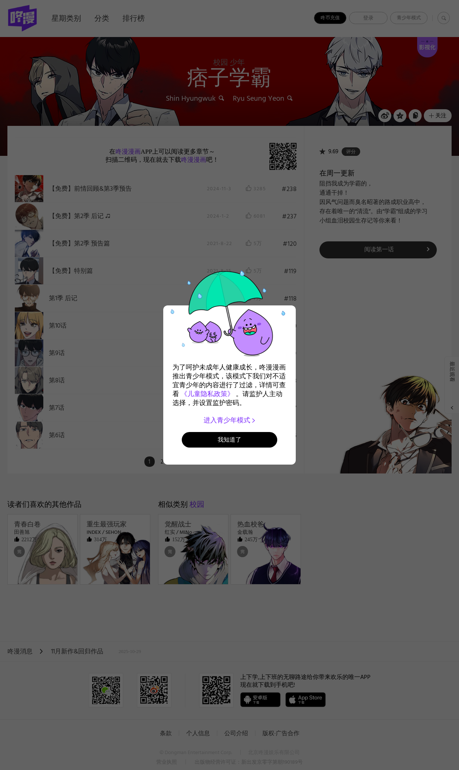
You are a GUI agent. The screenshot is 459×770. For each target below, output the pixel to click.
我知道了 (229, 439)
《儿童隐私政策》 (207, 394)
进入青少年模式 (230, 420)
